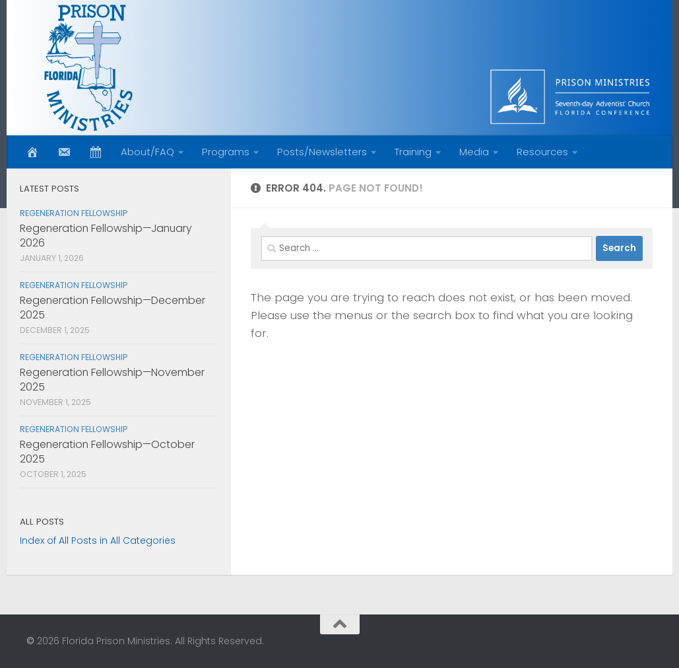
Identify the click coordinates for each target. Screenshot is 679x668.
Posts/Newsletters (322, 152)
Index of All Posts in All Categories (98, 540)
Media (474, 152)
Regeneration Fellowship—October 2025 (107, 451)
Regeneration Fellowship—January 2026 (106, 235)
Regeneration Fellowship (73, 213)
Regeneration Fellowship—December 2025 (112, 307)
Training (413, 152)
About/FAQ (147, 152)
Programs (225, 152)
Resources (542, 152)
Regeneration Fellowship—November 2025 (112, 379)
